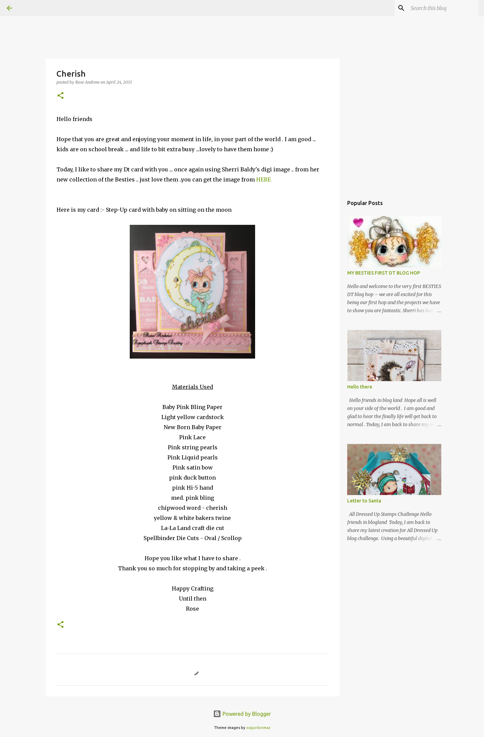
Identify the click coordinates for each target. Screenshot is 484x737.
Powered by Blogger (242, 714)
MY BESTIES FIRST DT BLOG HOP (383, 273)
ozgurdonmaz (258, 728)
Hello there (359, 387)
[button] (60, 95)
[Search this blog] (443, 8)
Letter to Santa (364, 500)
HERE (263, 179)
